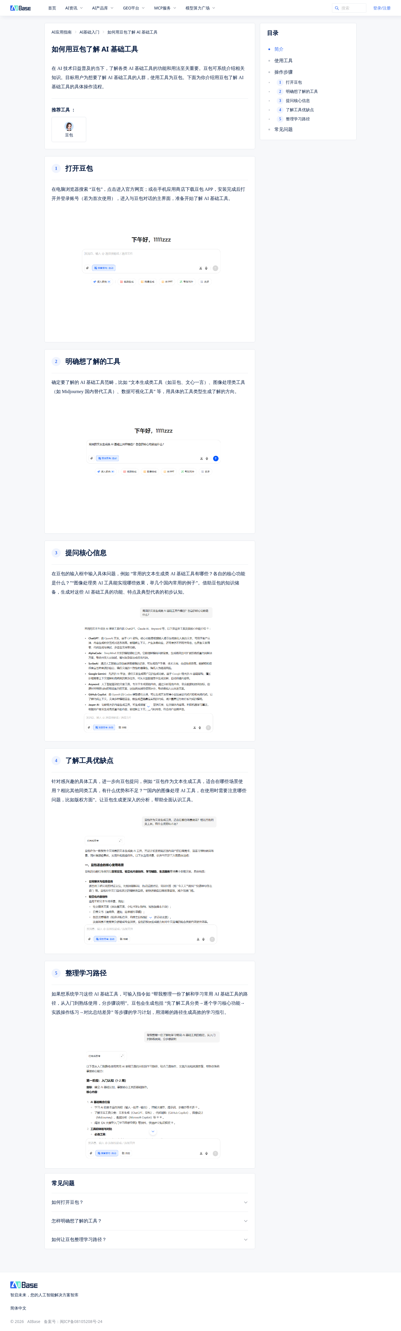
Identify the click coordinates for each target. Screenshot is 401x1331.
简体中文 (18, 1308)
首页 (52, 8)
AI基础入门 (90, 32)
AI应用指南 (62, 32)
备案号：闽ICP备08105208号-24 (73, 1321)
